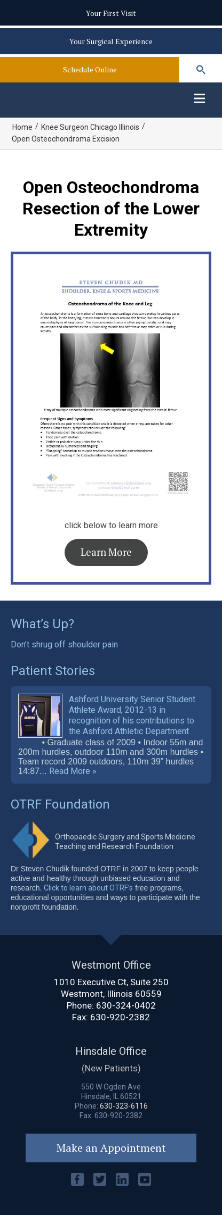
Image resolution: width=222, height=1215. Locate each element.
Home (22, 127)
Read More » (73, 771)
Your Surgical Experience (111, 41)
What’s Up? (42, 624)
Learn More (106, 552)
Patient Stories (53, 670)
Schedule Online (90, 69)
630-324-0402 (126, 1005)
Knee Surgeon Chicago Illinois (90, 127)
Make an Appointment (111, 1148)
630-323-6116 (124, 1106)
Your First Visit (111, 13)
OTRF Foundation (60, 804)
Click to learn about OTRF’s (88, 888)
